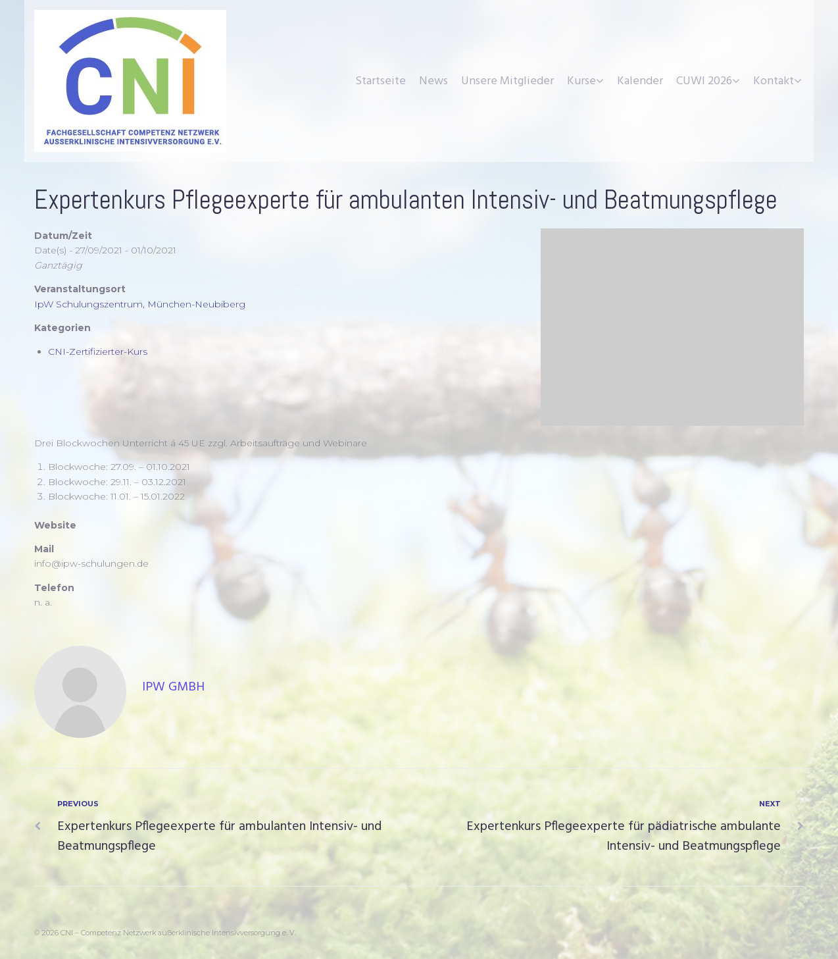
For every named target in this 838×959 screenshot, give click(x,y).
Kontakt (773, 81)
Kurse (581, 81)
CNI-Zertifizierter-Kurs (97, 351)
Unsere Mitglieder (507, 81)
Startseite (380, 81)
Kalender (640, 81)
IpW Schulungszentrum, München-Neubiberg (139, 304)
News (433, 81)
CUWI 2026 (704, 81)
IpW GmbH (173, 687)
